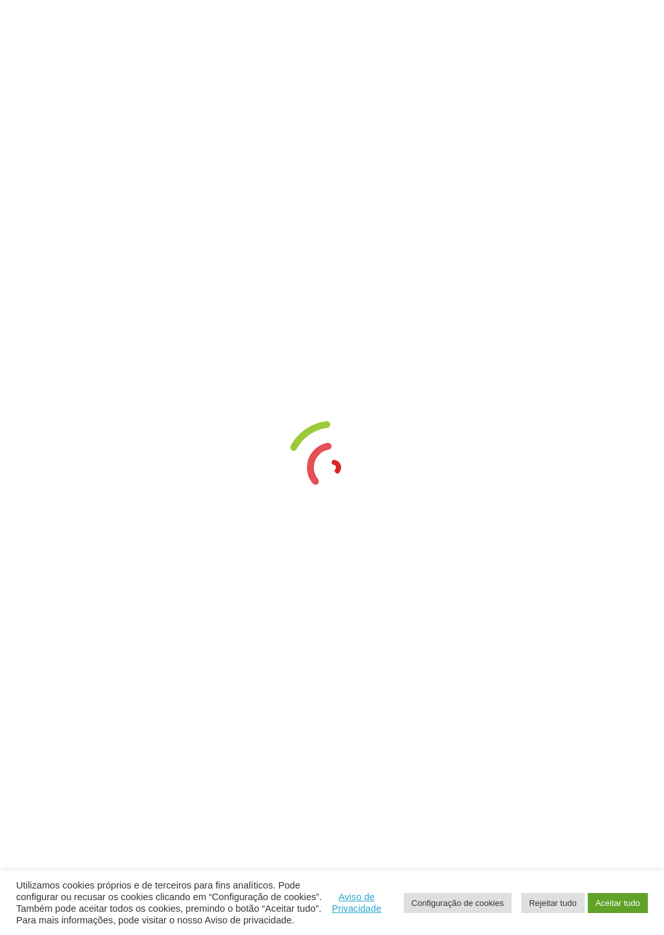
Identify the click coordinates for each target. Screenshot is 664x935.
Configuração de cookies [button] (457, 903)
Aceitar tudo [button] (618, 903)
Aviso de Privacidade (357, 903)
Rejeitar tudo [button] (553, 903)
